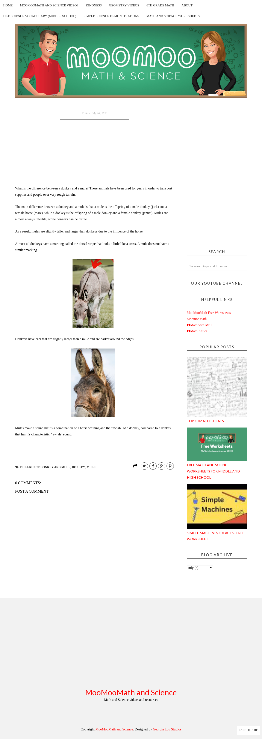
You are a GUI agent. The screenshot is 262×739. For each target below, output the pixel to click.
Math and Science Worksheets (173, 16)
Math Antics (198, 331)
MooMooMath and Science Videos (49, 5)
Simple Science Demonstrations (111, 16)
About (187, 5)
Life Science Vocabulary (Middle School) (39, 16)
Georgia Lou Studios (167, 729)
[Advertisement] (217, 175)
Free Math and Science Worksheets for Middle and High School (213, 471)
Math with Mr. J (201, 325)
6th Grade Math (160, 5)
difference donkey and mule (45, 467)
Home (8, 5)
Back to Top (248, 730)
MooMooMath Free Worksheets (209, 312)
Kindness (94, 5)
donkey (78, 467)
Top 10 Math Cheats (205, 421)
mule (90, 467)
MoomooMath (197, 319)
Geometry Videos (124, 5)
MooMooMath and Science (131, 692)
